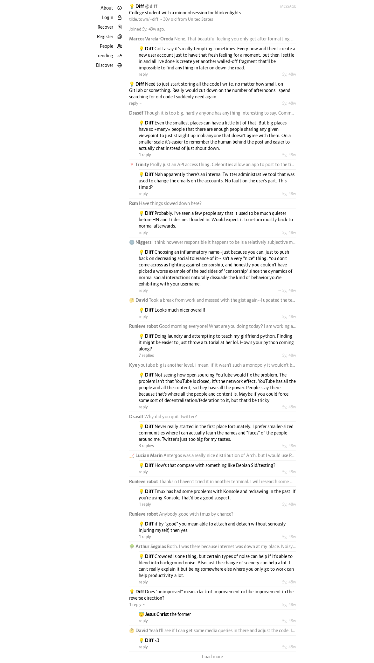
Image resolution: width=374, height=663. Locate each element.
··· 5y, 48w (287, 290)
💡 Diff (137, 6)
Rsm (134, 203)
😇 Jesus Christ (154, 614)
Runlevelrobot (144, 326)
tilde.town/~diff (144, 19)
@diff (151, 6)
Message (288, 6)
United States (200, 19)
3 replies (146, 445)
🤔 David (139, 300)
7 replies (146, 355)
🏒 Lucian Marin (146, 455)
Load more (212, 656)
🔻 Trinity (139, 164)
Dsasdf (136, 113)
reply (143, 74)
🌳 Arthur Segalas (148, 546)
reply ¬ (135, 103)
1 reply (145, 154)
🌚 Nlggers (140, 242)
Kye (133, 365)
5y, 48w (289, 74)
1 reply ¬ (137, 604)
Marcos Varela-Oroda (151, 38)
